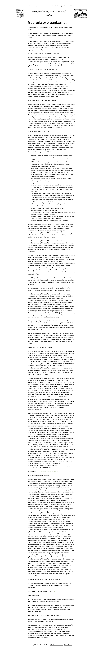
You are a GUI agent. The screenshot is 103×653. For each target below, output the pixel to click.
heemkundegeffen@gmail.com (49, 472)
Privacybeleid (68, 645)
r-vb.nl (53, 591)
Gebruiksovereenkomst (56, 645)
